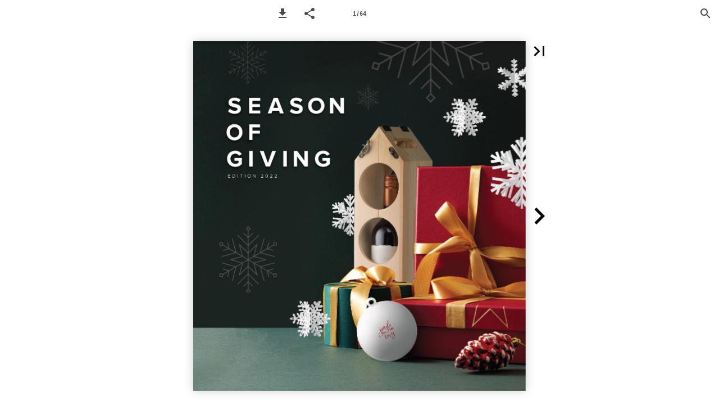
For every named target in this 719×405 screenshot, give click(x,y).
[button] (282, 13)
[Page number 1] (359, 13)
